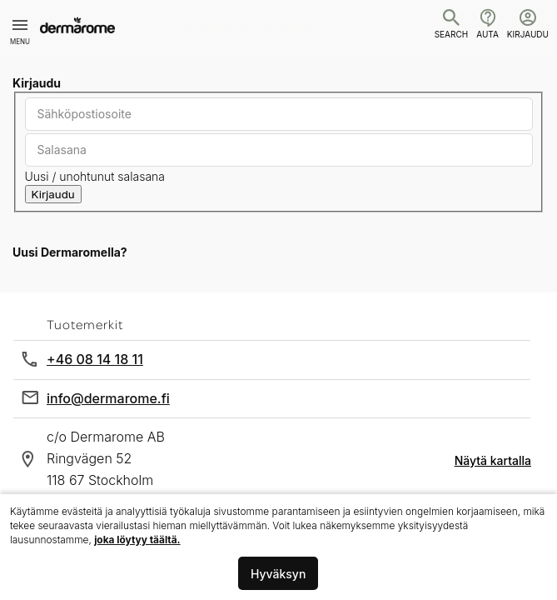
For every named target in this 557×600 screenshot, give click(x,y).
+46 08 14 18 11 (95, 359)
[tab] (278, 252)
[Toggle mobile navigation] (20, 25)
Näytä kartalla (493, 461)
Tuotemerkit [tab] (85, 324)
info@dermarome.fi (108, 398)
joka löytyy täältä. (137, 539)
